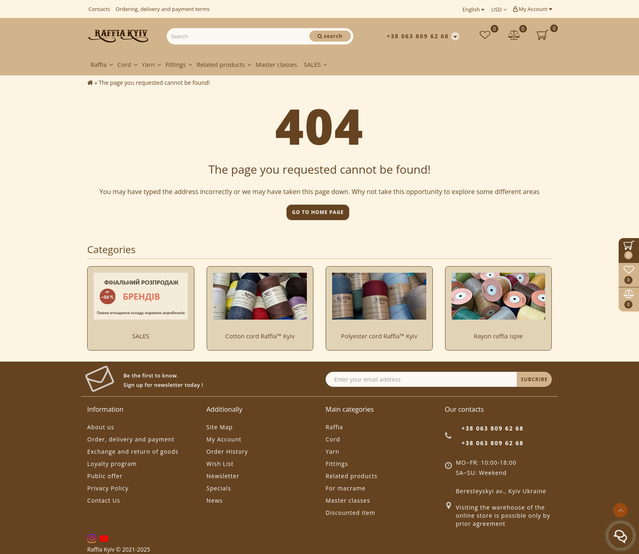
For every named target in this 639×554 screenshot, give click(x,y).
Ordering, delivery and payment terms (163, 9)
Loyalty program (112, 464)
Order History (227, 451)
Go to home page (318, 212)
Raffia (101, 64)
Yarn (151, 64)
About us (100, 427)
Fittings (179, 64)
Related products (223, 64)
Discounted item (350, 512)
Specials (219, 488)
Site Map (220, 427)
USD (498, 9)
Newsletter (223, 476)
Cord (127, 64)
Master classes (276, 64)
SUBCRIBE (534, 379)
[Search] (330, 36)
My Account (532, 9)
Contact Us (103, 500)
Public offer (104, 476)
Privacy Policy (107, 488)
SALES (315, 64)
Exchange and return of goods (132, 451)
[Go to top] (620, 510)
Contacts (99, 9)
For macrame (346, 488)
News (215, 500)
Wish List (220, 464)
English (473, 9)
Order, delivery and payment (130, 439)
